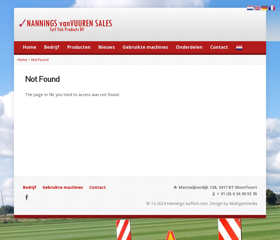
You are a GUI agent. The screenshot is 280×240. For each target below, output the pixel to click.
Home (29, 47)
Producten (78, 47)
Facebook (26, 197)
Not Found (40, 59)
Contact (219, 47)
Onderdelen (189, 47)
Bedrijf (51, 47)
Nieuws (106, 47)
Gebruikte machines (145, 47)
